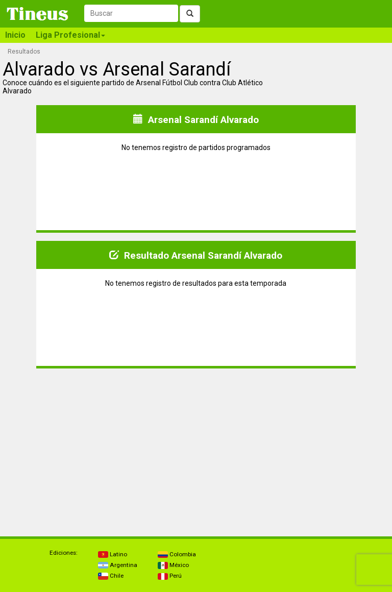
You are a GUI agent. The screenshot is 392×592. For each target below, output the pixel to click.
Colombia (177, 554)
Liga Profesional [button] (70, 35)
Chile (111, 575)
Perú (170, 575)
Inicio (15, 35)
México (173, 565)
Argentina (117, 565)
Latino (112, 554)
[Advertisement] (99, 448)
